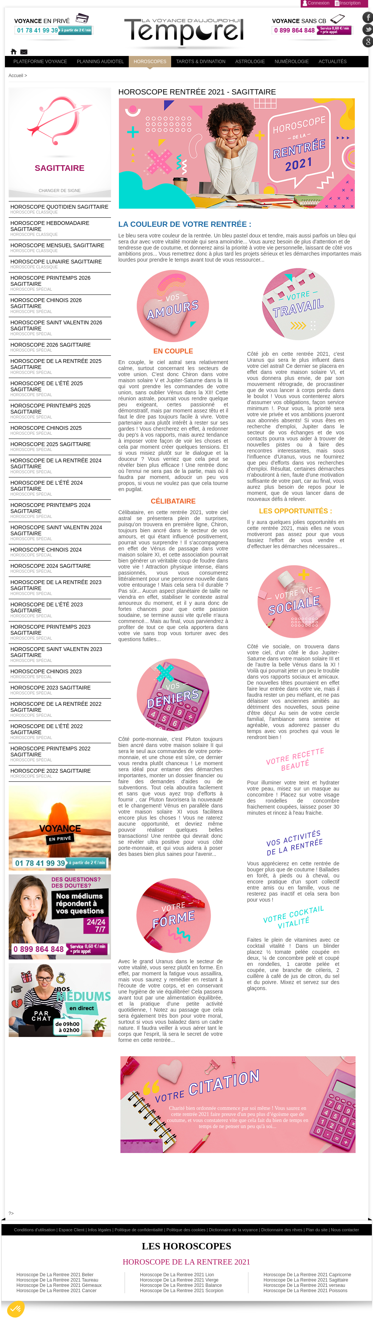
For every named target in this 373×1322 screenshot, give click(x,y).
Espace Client (71, 1229)
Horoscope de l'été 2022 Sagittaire (60, 732)
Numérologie (292, 61)
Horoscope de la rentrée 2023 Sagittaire (60, 588)
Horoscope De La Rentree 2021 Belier (55, 1274)
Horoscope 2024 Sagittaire (60, 568)
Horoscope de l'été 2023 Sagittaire (60, 610)
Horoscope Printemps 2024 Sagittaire (60, 510)
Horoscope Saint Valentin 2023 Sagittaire (60, 654)
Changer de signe (60, 190)
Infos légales (99, 1229)
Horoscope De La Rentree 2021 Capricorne (307, 1274)
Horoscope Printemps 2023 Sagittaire (60, 632)
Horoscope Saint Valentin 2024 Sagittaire (60, 533)
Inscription (350, 3)
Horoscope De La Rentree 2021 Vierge (179, 1280)
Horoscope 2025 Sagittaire (60, 447)
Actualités (332, 61)
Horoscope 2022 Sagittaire (60, 773)
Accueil (16, 75)
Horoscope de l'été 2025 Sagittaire (60, 389)
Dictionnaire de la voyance (233, 1229)
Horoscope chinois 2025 (60, 430)
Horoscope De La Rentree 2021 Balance (181, 1285)
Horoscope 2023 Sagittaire (60, 690)
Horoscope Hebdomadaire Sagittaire (60, 228)
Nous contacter (345, 1229)
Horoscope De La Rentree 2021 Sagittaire (306, 1280)
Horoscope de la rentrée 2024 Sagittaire (60, 466)
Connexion (318, 3)
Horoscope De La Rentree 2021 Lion (177, 1274)
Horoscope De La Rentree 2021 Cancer (57, 1290)
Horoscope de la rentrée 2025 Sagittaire (60, 366)
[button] (16, 1309)
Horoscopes (150, 61)
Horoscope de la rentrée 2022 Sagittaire (60, 709)
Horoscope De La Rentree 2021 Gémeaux (59, 1285)
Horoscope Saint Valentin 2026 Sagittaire (60, 328)
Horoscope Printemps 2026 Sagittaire (60, 283)
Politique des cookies (185, 1229)
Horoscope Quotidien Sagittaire (60, 209)
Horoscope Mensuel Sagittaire (60, 248)
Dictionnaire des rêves (282, 1229)
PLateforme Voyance (40, 61)
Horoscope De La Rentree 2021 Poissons (305, 1290)
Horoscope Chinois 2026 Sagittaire (60, 306)
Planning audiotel (100, 61)
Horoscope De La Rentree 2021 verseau (304, 1285)
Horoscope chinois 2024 (60, 552)
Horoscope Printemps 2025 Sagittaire (60, 411)
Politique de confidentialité (139, 1229)
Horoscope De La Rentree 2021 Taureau (57, 1280)
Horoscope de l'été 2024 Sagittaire (60, 488)
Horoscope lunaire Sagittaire (60, 264)
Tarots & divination (200, 61)
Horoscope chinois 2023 (60, 674)
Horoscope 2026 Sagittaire (60, 347)
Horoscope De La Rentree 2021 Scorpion (181, 1290)
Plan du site (317, 1229)
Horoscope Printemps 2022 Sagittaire (60, 754)
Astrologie (250, 61)
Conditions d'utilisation (34, 1229)
